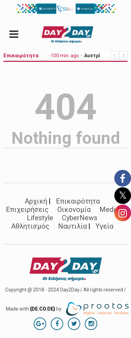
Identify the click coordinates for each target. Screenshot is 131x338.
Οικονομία (74, 209)
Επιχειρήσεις (27, 209)
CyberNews (79, 218)
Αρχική (36, 201)
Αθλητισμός (30, 226)
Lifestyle (40, 218)
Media (108, 209)
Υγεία (104, 226)
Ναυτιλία (72, 226)
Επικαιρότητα (78, 201)
